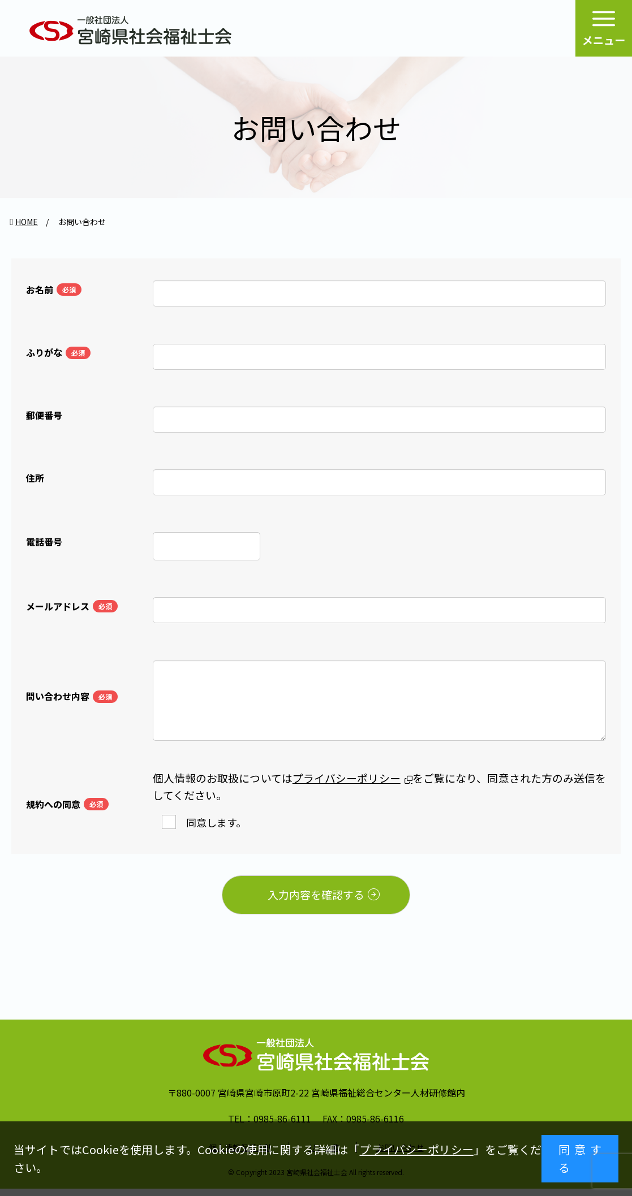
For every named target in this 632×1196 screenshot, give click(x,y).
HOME (26, 221)
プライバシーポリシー (416, 1149)
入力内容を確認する (338, 900)
